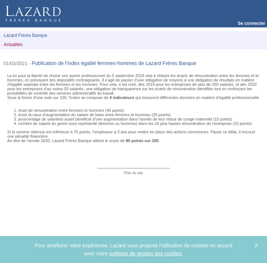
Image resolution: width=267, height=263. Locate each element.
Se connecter (251, 23)
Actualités (13, 44)
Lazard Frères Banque (25, 35)
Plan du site (133, 173)
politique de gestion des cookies (145, 253)
